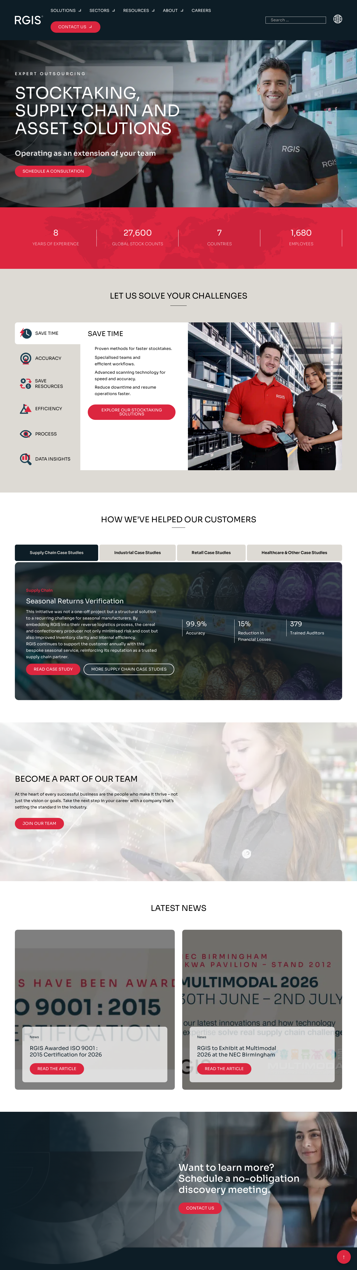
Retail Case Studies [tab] (211, 552)
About (170, 10)
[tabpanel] (211, 396)
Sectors (99, 10)
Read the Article (56, 1068)
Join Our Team (39, 823)
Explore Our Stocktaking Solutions (131, 412)
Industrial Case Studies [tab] (137, 552)
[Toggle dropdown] (80, 11)
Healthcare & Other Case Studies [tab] (294, 552)
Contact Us (200, 1208)
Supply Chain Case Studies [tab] (57, 552)
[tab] (47, 333)
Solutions (63, 10)
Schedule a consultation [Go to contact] (53, 171)
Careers (201, 10)
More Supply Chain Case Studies (129, 669)
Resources (136, 10)
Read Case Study (53, 669)
